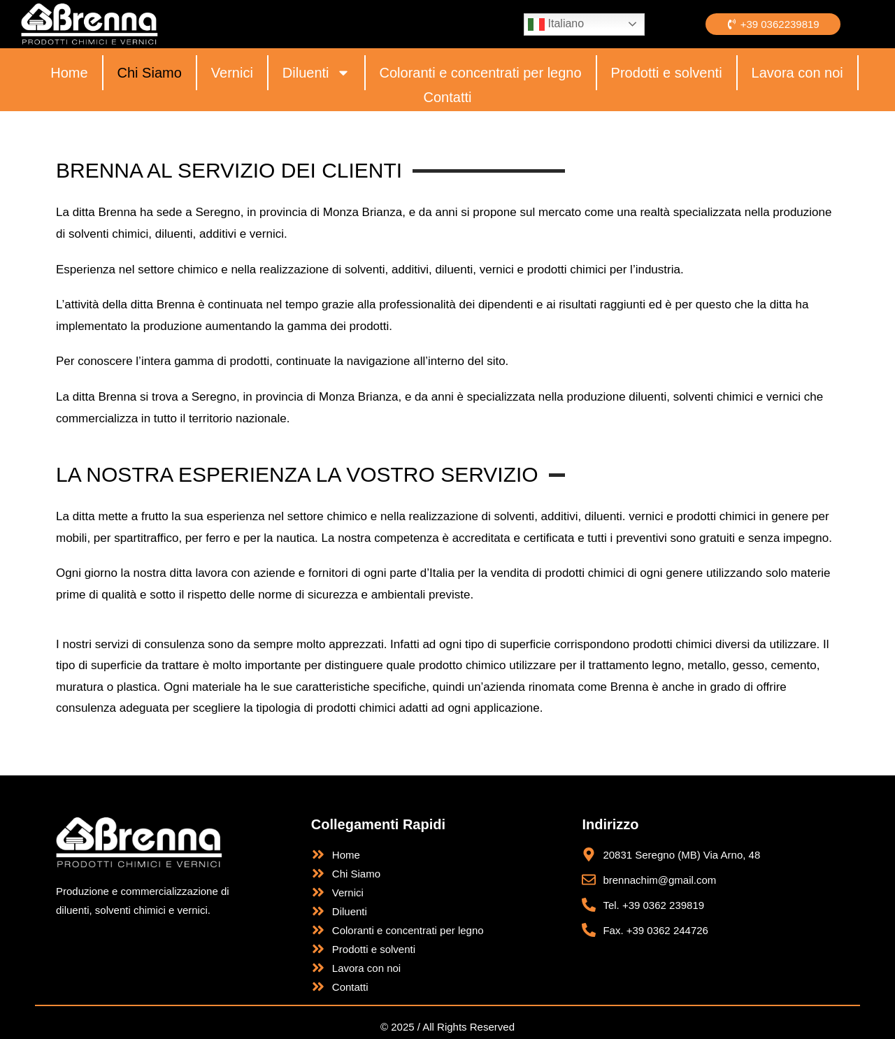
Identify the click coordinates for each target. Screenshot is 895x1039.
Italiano (556, 24)
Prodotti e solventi (666, 72)
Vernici (232, 72)
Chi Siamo (149, 72)
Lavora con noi (797, 72)
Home (68, 72)
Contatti (448, 97)
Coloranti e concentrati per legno (481, 72)
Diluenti (316, 73)
